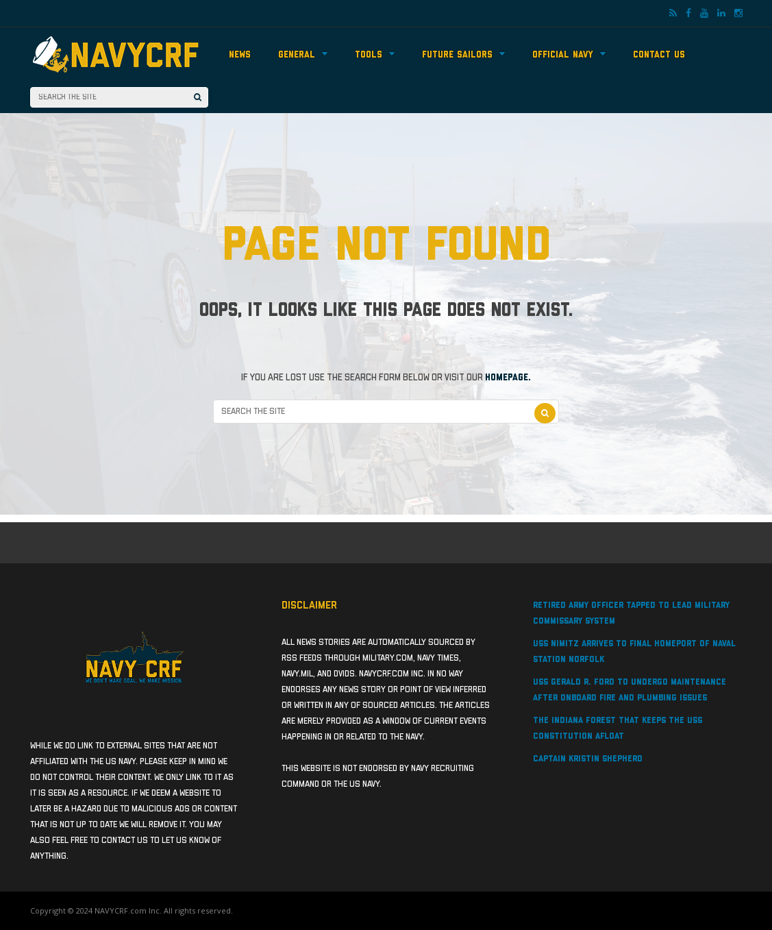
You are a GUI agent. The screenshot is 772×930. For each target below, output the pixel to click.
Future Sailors (463, 54)
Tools (375, 54)
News (240, 55)
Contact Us (659, 55)
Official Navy (569, 54)
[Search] (197, 97)
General (302, 54)
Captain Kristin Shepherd (588, 759)
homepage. (508, 378)
